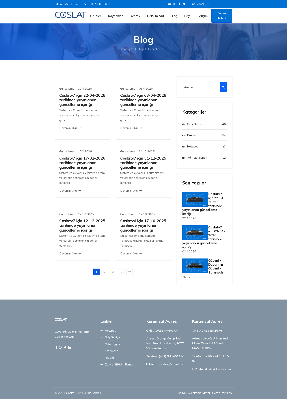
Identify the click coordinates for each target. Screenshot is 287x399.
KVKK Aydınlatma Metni (194, 393)
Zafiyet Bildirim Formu (119, 364)
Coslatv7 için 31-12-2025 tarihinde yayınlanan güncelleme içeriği (143, 163)
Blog (174, 16)
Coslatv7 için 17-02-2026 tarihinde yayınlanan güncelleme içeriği (82, 163)
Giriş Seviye (112, 337)
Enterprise (111, 351)
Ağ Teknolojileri (194, 157)
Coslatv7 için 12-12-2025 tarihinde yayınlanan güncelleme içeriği (82, 225)
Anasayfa (126, 49)
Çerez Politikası (222, 393)
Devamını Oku (70, 128)
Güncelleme (155, 49)
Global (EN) (203, 4)
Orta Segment (114, 344)
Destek (135, 16)
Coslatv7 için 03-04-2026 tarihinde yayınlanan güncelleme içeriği (143, 100)
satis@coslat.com (67, 4)
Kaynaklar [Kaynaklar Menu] (115, 16)
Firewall (189, 135)
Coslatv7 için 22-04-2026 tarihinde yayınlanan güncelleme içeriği (82, 100)
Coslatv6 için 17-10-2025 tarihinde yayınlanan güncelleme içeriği (143, 225)
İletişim (202, 16)
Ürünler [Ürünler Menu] (95, 16)
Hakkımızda (155, 16)
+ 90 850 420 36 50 (97, 4)
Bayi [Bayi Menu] (187, 16)
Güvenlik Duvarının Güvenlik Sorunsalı (215, 266)
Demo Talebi (221, 15)
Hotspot (190, 146)
